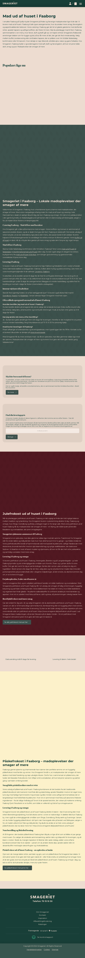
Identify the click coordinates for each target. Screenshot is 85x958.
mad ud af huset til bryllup (26, 255)
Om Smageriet (42, 912)
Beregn (10, 437)
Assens (14, 296)
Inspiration (42, 918)
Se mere (11, 392)
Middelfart (24, 296)
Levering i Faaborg (42, 272)
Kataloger (42, 924)
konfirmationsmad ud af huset (26, 252)
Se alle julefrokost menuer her (16, 622)
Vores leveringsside (37, 332)
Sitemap (55, 950)
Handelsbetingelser (34, 950)
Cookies (47, 950)
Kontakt (42, 915)
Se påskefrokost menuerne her (16, 868)
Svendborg (7, 296)
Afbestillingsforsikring (42, 921)
